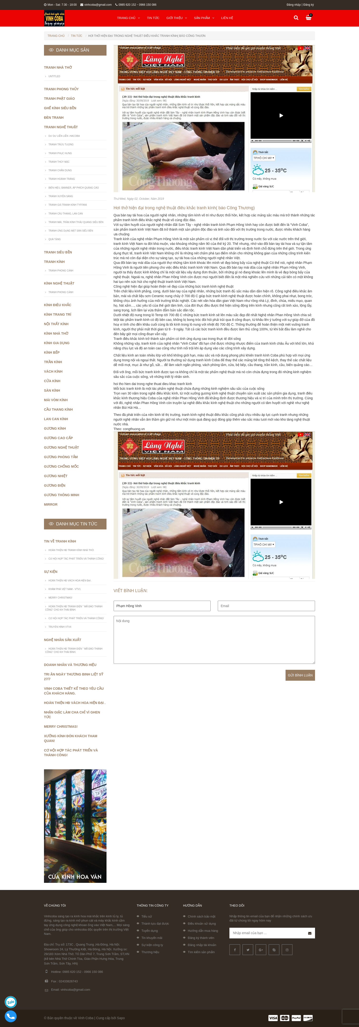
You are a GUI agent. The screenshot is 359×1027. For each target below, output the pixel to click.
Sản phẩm (204, 18)
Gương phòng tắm (61, 457)
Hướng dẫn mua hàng (203, 930)
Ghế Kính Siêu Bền (60, 108)
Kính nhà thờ (56, 333)
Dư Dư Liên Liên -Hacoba (64, 136)
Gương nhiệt (55, 476)
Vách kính (53, 371)
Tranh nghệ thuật (61, 127)
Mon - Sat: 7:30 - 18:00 (60, 4)
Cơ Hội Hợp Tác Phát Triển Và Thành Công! (76, 558)
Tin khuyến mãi (151, 938)
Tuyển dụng (149, 930)
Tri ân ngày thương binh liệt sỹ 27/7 (73, 676)
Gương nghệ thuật (61, 447)
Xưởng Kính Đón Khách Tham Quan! (70, 738)
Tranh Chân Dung (60, 170)
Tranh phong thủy (61, 89)
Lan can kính (56, 419)
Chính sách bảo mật (201, 916)
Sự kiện (50, 572)
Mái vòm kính (56, 400)
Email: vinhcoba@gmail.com (67, 990)
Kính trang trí (57, 314)
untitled (54, 76)
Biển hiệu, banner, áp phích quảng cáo (74, 187)
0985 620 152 (125, 4)
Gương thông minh (61, 495)
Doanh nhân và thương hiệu (70, 665)
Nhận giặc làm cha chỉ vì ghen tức (72, 714)
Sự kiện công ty (152, 945)
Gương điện (54, 485)
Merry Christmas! (60, 597)
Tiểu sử (146, 916)
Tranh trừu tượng (61, 144)
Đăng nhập (294, 4)
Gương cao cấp (58, 438)
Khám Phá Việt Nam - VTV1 (65, 589)
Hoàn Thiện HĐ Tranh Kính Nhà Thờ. (71, 550)
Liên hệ (227, 18)
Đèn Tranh (53, 117)
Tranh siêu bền (58, 252)
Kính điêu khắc (57, 305)
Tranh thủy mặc (59, 162)
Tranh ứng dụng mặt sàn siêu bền (71, 230)
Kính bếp (52, 352)
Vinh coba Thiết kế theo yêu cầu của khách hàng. (74, 691)
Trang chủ (128, 18)
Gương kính (55, 428)
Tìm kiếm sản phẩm (201, 952)
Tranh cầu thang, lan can (66, 213)
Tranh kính (54, 262)
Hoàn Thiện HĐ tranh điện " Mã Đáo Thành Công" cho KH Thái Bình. (73, 608)
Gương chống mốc (61, 466)
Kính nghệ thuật (59, 283)
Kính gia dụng (56, 343)
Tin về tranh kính (60, 541)
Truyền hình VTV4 (60, 627)
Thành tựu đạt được (155, 923)
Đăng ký (308, 4)
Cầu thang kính (58, 409)
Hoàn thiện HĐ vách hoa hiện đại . (70, 580)
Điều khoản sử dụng (202, 923)
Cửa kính (52, 381)
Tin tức (153, 18)
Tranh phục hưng (60, 153)
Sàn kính (52, 390)
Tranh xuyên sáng (61, 196)
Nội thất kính (56, 324)
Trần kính (53, 362)
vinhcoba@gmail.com (96, 4)
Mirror (51, 504)
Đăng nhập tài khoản (202, 945)
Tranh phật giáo (59, 98)
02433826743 (68, 981)
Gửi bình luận (300, 675)
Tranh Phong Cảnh (61, 270)
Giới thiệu (176, 18)
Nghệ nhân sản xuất (62, 640)
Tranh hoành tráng (62, 179)
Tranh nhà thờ (58, 67)
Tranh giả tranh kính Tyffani (68, 205)
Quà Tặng (55, 239)
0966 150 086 (147, 4)
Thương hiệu (150, 952)
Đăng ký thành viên (201, 938)
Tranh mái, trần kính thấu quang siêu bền (76, 222)
